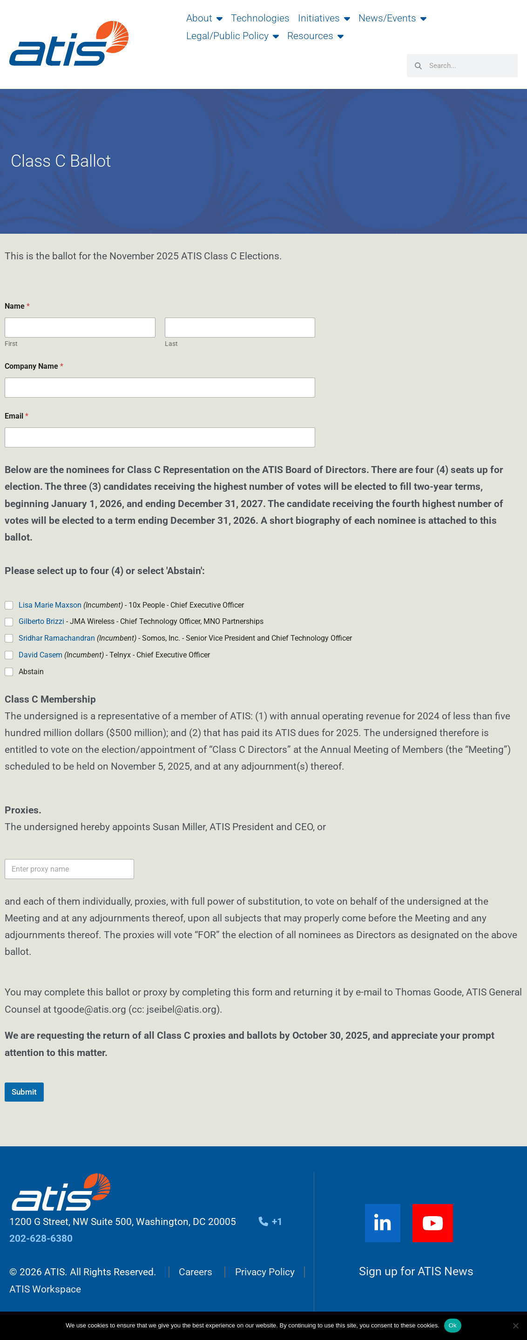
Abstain (31, 671)
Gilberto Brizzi (41, 621)
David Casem (40, 654)
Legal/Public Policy (232, 36)
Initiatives (324, 18)
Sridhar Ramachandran (57, 638)
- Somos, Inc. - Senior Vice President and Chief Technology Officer (185, 638)
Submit (24, 1091)
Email (16, 416)
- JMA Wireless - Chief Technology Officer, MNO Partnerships (141, 621)
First (11, 343)
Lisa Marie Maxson (50, 605)
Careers (195, 1272)
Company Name (34, 366)
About (204, 18)
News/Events (392, 18)
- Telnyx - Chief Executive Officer (114, 654)
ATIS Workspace (45, 1289)
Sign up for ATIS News (416, 1272)
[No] (515, 1325)
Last (171, 343)
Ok (453, 1325)
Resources (315, 36)
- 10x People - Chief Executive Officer (131, 605)
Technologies (260, 18)
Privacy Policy (265, 1272)
